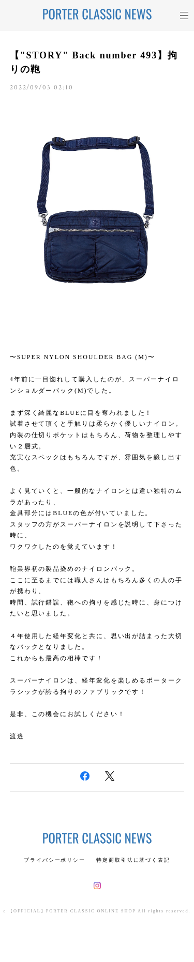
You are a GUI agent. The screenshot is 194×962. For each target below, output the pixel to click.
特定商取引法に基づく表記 (133, 860)
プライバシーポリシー (54, 860)
